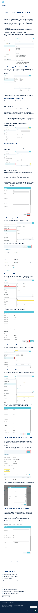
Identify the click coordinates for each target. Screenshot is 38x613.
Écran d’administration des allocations (10, 574)
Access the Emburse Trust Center (8, 607)
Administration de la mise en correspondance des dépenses (13, 587)
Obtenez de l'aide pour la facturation (8, 602)
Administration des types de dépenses (10, 589)
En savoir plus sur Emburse (7, 606)
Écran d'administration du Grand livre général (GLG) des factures (14, 591)
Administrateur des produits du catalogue (10, 576)
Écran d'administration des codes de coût (10, 580)
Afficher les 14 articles (6, 596)
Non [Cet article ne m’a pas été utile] (28, 561)
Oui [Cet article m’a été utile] (24, 561)
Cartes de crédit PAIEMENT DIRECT (10, 582)
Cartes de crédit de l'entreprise (8, 578)
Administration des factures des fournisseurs (11, 593)
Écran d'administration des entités (9, 584)
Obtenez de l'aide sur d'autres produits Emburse (11, 603)
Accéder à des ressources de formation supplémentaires (12, 605)
